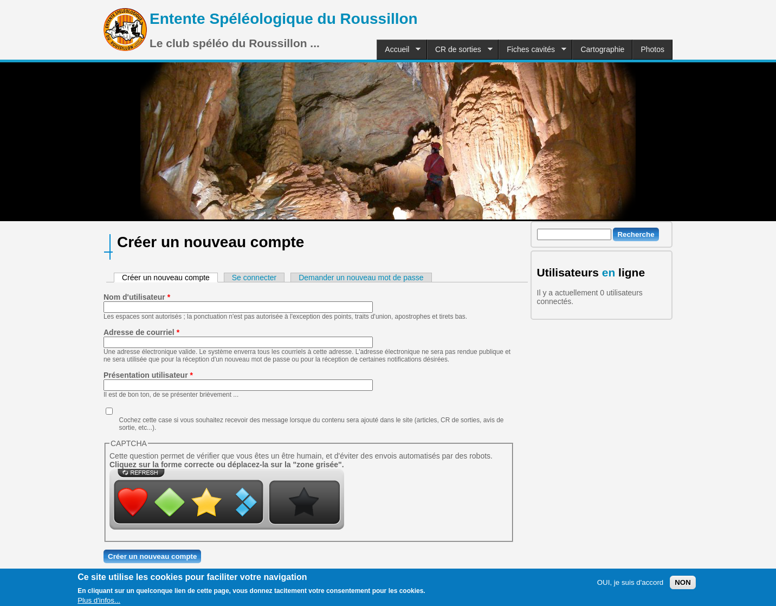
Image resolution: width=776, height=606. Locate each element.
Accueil (399, 49)
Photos (652, 49)
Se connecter (254, 277)
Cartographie (602, 49)
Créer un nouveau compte (170, 277)
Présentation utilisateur (148, 375)
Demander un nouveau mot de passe (361, 277)
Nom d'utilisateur (137, 297)
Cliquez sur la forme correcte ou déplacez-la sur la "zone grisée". (226, 464)
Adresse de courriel (141, 332)
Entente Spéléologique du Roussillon (284, 18)
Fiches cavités (532, 49)
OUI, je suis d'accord (630, 586)
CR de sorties (460, 49)
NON (683, 586)
